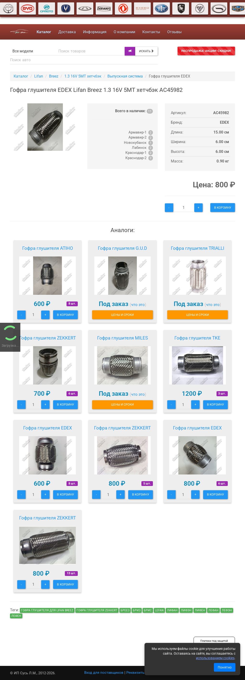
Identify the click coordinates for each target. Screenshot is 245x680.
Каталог (21, 76)
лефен (16, 616)
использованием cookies (215, 658)
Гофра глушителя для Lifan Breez (47, 610)
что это (138, 304)
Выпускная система (125, 76)
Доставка (67, 32)
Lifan (38, 76)
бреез (125, 610)
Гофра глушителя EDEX (47, 428)
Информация (94, 32)
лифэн (186, 610)
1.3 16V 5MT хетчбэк (82, 76)
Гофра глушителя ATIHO (47, 248)
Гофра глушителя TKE (197, 338)
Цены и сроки (122, 315)
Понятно (225, 667)
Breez (53, 76)
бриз (136, 610)
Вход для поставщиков (103, 672)
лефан (213, 610)
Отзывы (174, 32)
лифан (172, 610)
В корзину (222, 207)
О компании (124, 32)
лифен (200, 610)
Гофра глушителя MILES (122, 338)
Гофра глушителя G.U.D (122, 248)
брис (148, 610)
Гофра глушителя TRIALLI (197, 248)
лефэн (227, 610)
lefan (159, 610)
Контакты (151, 32)
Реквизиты (135, 672)
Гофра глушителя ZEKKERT (47, 338)
